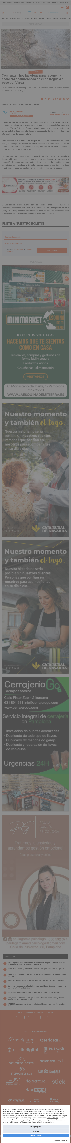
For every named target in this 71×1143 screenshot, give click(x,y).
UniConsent (64, 1140)
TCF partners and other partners (22, 1109)
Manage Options (52, 1118)
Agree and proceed (36, 1135)
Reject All (36, 1131)
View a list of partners (22, 1113)
